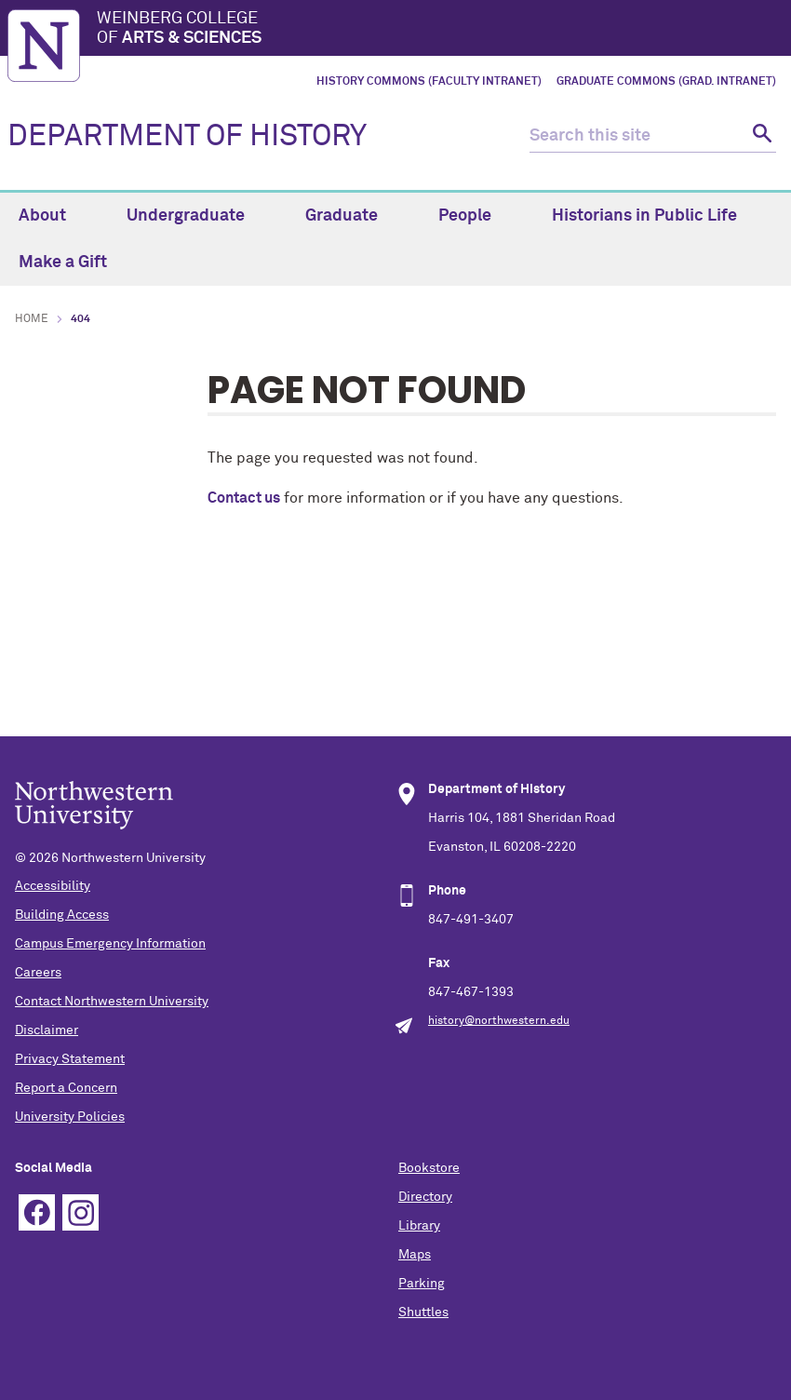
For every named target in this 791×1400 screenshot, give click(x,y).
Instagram (80, 1212)
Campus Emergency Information (110, 943)
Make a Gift (63, 262)
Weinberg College (440, 29)
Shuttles (423, 1312)
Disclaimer (46, 1030)
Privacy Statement (70, 1059)
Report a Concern (66, 1088)
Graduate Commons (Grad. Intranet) (666, 82)
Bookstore (429, 1168)
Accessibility (52, 886)
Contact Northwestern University (111, 1001)
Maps (414, 1254)
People (475, 216)
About (53, 216)
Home (31, 319)
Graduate (352, 216)
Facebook (37, 1212)
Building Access (62, 915)
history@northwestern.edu (499, 1021)
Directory (425, 1197)
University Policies (70, 1117)
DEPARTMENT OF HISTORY (187, 137)
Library (419, 1225)
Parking (421, 1283)
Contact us (244, 498)
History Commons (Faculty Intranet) (429, 82)
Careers (38, 972)
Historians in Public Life (655, 216)
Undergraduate (196, 216)
